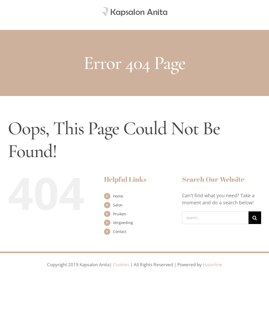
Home (118, 196)
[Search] (255, 217)
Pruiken (119, 213)
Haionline (212, 265)
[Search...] (215, 217)
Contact (119, 231)
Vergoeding (123, 222)
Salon (118, 204)
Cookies (121, 265)
